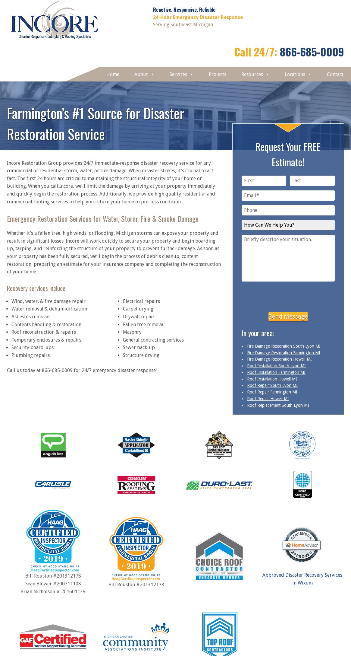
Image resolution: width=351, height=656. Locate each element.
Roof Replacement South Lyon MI (278, 405)
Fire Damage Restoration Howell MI (279, 359)
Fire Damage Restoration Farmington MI (283, 352)
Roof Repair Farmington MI (272, 392)
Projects (217, 74)
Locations (298, 74)
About (144, 74)
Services (182, 74)
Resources (255, 74)
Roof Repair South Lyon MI (272, 385)
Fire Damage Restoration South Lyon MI (284, 346)
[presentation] (288, 295)
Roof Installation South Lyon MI (276, 365)
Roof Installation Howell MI (272, 379)
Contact (335, 74)
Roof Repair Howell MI (268, 398)
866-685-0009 (312, 51)
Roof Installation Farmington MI (276, 372)
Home (112, 74)
